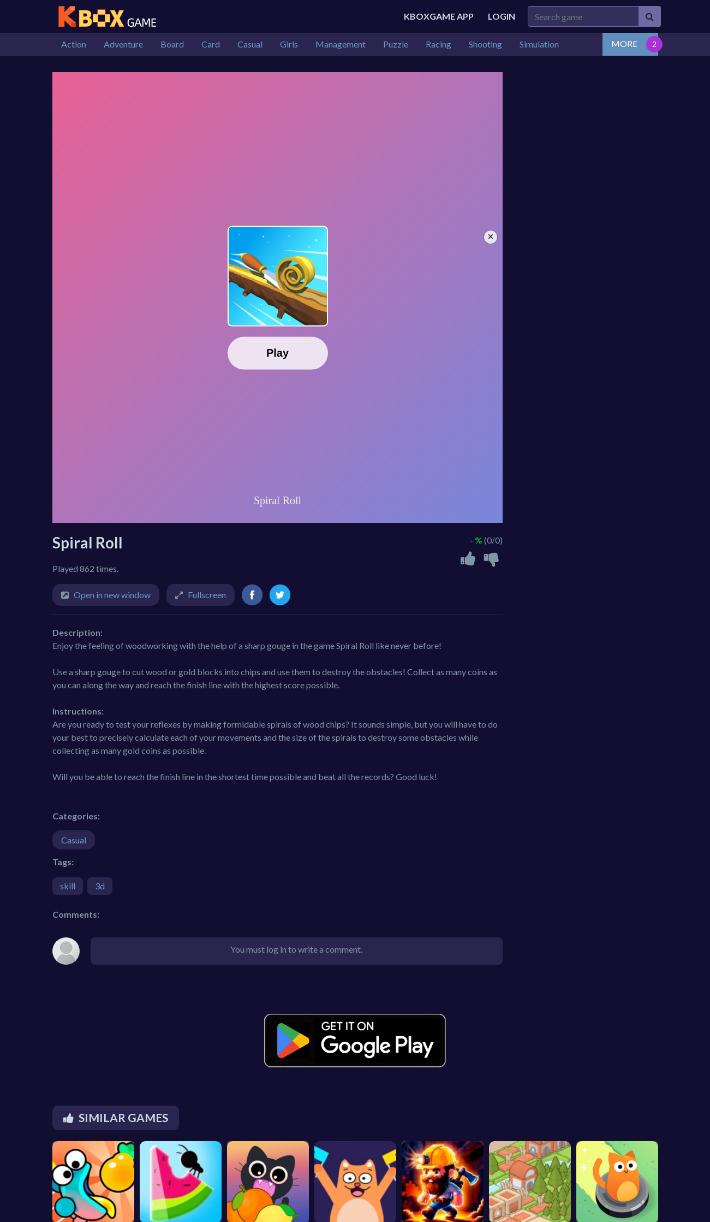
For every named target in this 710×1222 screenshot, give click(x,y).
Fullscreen (207, 594)
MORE (624, 43)
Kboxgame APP (439, 16)
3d (100, 886)
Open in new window (112, 594)
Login (501, 16)
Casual (73, 840)
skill (67, 886)
